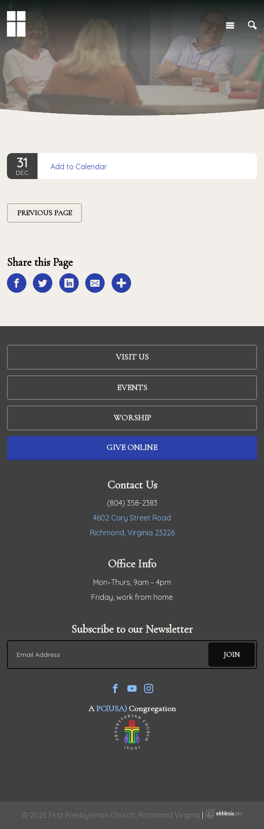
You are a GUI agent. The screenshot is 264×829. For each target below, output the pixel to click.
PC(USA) (111, 708)
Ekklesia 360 (223, 813)
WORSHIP (132, 417)
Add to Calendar (78, 166)
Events (132, 387)
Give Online (132, 447)
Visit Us (132, 357)
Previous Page (44, 213)
